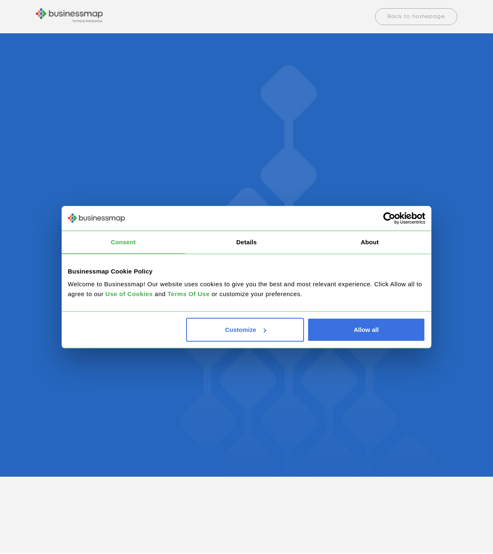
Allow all (366, 329)
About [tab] (370, 241)
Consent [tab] (123, 241)
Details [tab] (246, 241)
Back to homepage (416, 16)
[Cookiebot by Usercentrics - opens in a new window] (389, 218)
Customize (245, 329)
